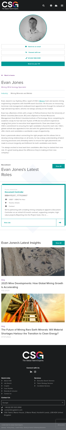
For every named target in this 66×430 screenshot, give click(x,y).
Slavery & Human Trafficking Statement (35, 428)
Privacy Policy (10, 428)
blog (3, 280)
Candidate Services (43, 386)
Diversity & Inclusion (10, 391)
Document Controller (14, 192)
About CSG (7, 381)
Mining (42, 101)
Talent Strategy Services (45, 383)
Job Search (8, 383)
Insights (6, 386)
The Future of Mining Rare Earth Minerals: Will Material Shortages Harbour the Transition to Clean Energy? (32, 331)
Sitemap (3, 428)
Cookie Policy (19, 428)
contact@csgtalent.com (13, 410)
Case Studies (8, 388)
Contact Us (7, 394)
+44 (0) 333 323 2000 (12, 407)
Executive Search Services (45, 381)
